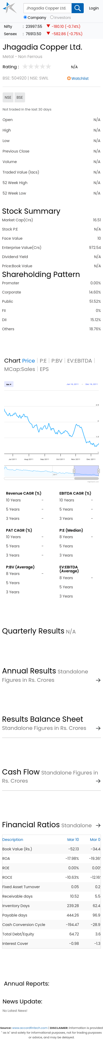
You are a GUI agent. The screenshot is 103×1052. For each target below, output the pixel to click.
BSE (20, 97)
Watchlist (80, 78)
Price (28, 360)
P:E (43, 360)
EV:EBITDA (79, 360)
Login (94, 8)
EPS (44, 369)
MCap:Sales (19, 369)
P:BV (57, 360)
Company (37, 18)
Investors (62, 18)
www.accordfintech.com (30, 1028)
